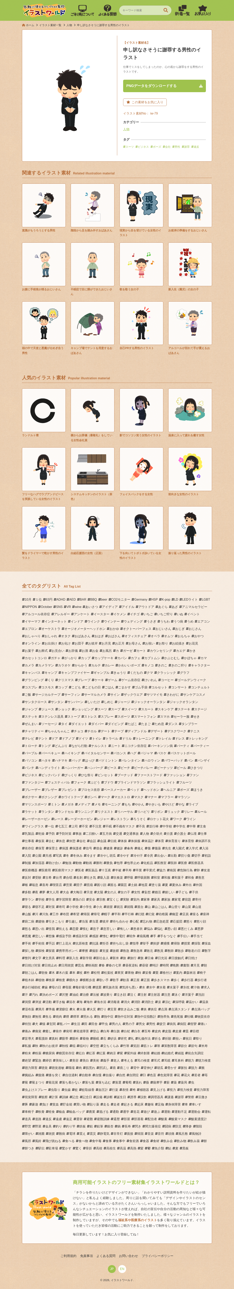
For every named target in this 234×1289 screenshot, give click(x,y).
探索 (52, 950)
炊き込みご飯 (130, 1009)
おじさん (195, 628)
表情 (125, 1089)
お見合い (58, 650)
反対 (28, 877)
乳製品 (29, 833)
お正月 (120, 643)
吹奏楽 (118, 877)
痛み (28, 1031)
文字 (38, 958)
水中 (152, 987)
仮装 (41, 841)
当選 (95, 921)
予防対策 (65, 833)
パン (190, 760)
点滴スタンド (180, 1009)
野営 (28, 1126)
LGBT (206, 599)
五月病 (107, 833)
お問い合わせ (128, 1256)
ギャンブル (101, 672)
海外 (90, 1002)
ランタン (47, 811)
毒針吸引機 (83, 987)
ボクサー (31, 797)
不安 (85, 826)
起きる (128, 1104)
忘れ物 (147, 921)
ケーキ (99, 680)
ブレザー (51, 789)
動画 (89, 863)
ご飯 (28, 694)
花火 (187, 1075)
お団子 (79, 643)
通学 (126, 1111)
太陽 (100, 892)
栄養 (148, 972)
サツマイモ (155, 694)
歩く (177, 980)
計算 (55, 1097)
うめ (190, 621)
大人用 (54, 892)
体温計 (149, 841)
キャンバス (33, 672)
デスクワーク (176, 731)
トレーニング (145, 738)
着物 (86, 1038)
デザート (157, 731)
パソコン (31, 760)
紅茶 (92, 1053)
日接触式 (177, 958)
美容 (75, 1060)
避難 (90, 1119)
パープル (31, 753)
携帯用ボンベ (68, 950)
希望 (76, 914)
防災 (178, 1126)
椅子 (203, 972)
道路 (38, 1119)
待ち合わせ (120, 921)
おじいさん (163, 628)
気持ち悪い (130, 987)
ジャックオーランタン (150, 702)
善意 (201, 877)
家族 (167, 899)
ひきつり (196, 767)
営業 (69, 885)
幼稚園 (163, 914)
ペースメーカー (115, 789)
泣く (133, 994)
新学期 (87, 958)
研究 (124, 1038)
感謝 (95, 936)
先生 (168, 848)
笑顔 (136, 1046)
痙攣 (193, 1024)
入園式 (180, 848)
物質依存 (203, 1016)
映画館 (93, 965)
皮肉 (158, 1031)
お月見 (106, 643)
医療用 (46, 870)
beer (104, 599)
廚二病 (29, 921)
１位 (38, 599)
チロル (92, 731)
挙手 (146, 943)
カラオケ (64, 665)
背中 (136, 1067)
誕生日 (121, 1097)
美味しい (62, 1060)
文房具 (50, 958)
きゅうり (119, 672)
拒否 (105, 943)
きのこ (162, 665)
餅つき (29, 1148)
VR (69, 607)
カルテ (96, 665)
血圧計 (103, 1089)
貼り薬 (94, 1104)
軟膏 (41, 1111)
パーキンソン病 (162, 746)
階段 (199, 1126)
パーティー (201, 746)
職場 (71, 1067)
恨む (86, 928)
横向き (74, 980)
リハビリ (143, 811)
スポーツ (123, 716)
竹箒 (126, 1046)
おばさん (114, 636)
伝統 (113, 841)
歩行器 (188, 980)
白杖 (127, 1031)
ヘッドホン (151, 789)
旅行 (133, 958)
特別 (28, 1024)
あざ (175, 607)
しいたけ (93, 702)
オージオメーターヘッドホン (85, 628)
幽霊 (175, 914)
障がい (29, 1133)
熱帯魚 (165, 1016)
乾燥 (41, 833)
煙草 (76, 1016)
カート (141, 650)
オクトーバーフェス (137, 628)
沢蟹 (65, 994)
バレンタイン (130, 760)
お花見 (193, 643)
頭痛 (171, 1133)
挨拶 (156, 943)
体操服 (135, 841)
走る (106, 1104)
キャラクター (200, 665)
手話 (52, 943)
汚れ (35, 994)
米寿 (204, 1046)
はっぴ (89, 760)
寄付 (198, 899)
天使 (90, 892)
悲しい (40, 936)
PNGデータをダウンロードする (151, 86)
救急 (126, 950)
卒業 (139, 870)
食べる (70, 1141)
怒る (28, 928)
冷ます (91, 855)
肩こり (124, 1067)
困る (113, 885)
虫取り (55, 1089)
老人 (116, 1060)
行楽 (115, 1089)
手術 (28, 943)
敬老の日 (194, 950)
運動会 (196, 1111)
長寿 (128, 1126)
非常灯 (118, 1133)
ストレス (90, 716)
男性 (177, 146)
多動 (28, 892)
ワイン (191, 819)
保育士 (53, 848)
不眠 (109, 826)
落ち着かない (71, 1082)
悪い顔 (172, 928)
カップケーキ (103, 658)
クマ (150, 672)
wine (78, 607)
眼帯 (65, 1038)
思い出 (40, 928)
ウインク (93, 621)
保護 (65, 848)
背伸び (148, 1067)
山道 (198, 907)
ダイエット (79, 724)
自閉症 (134, 1075)
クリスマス (66, 680)
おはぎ (99, 636)
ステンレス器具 (52, 716)
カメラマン (46, 665)
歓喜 (126, 980)
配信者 (152, 1119)
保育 (41, 848)
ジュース (47, 709)
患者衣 (138, 928)
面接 (130, 1133)
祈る (158, 1038)
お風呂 (107, 650)
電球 (72, 1133)
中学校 (167, 826)
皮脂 (168, 1031)
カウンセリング (161, 650)
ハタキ (46, 760)
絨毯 (181, 1053)
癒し (48, 1031)
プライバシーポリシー (156, 1256)
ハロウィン (152, 760)
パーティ (183, 746)
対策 (52, 907)
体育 (161, 841)
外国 (199, 885)
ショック (64, 709)
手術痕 (40, 943)
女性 (137, 892)
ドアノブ (68, 738)
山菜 (188, 907)
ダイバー (97, 724)
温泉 (205, 1002)
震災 (93, 1133)
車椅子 (29, 1111)
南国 (173, 870)
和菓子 (179, 877)
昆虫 (81, 965)
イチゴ (135, 614)
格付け (167, 972)
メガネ (69, 804)
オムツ (169, 636)
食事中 (120, 1141)
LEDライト (190, 599)
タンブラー (189, 724)
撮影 (95, 950)
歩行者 (202, 980)
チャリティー (34, 731)
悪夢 (200, 928)
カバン (122, 658)
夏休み (177, 885)
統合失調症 (196, 1053)
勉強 (68, 863)
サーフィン (72, 694)
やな (181, 804)
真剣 (55, 1038)
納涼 (112, 1053)
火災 (93, 1009)
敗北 (150, 950)
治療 (86, 994)
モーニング (113, 804)
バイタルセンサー (96, 753)
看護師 (43, 1038)
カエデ (180, 650)
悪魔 (28, 936)
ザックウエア (133, 694)
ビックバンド (50, 775)
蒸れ (139, 1082)
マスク (139, 797)
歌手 (116, 980)
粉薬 (38, 1053)
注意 (167, 994)
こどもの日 (93, 687)
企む (52, 841)
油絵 (75, 994)
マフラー (167, 797)
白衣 (137, 1031)
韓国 (140, 1133)
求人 (207, 987)
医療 (184, 863)
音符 (161, 1133)
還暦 (116, 1119)
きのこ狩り (179, 665)
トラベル (112, 738)
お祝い (150, 643)
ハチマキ (61, 760)
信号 (89, 848)
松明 (97, 972)
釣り (59, 1126)
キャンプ (51, 672)
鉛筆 (100, 1126)
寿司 (62, 907)
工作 (55, 914)
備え (140, 848)
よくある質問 (105, 1256)
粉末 (28, 1053)
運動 (167, 1111)
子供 (195, 892)
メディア (84, 804)
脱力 (194, 1067)
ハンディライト (49, 767)
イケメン (119, 614)
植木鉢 (29, 980)
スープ (116, 709)
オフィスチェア (136, 636)
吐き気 (91, 877)
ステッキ (31, 716)
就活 (120, 907)
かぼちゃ (190, 658)
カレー (109, 665)
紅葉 (102, 1053)
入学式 (193, 848)
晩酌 (176, 965)
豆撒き (203, 1097)
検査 (62, 980)
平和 (117, 914)
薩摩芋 (158, 1082)
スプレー (107, 716)
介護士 (181, 833)
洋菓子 (189, 994)
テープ (119, 731)
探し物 (29, 950)
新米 (116, 958)
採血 (208, 943)
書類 (186, 965)
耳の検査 (143, 1060)
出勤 (173, 855)
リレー (188, 811)
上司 (74, 826)
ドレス (180, 738)
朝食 (44, 972)
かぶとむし (172, 658)
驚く (78, 1148)
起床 (140, 1104)
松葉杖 (108, 972)
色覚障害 (166, 1075)
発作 (59, 1031)
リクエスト (105, 811)
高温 (123, 1148)
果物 (131, 972)
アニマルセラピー (194, 607)
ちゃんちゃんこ (59, 731)
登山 (96, 1031)
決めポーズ (50, 994)
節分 (184, 1046)
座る (196, 914)
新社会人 (102, 958)
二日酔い (92, 833)
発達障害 (82, 1031)
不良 (142, 826)
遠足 (69, 1119)
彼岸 (105, 921)
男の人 (116, 1024)
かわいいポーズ (129, 665)
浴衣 (72, 1002)
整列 (28, 958)
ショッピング (84, 709)
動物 (78, 863)
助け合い (55, 863)
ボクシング (49, 797)
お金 (95, 650)
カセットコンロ (36, 658)
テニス (195, 731)
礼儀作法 (144, 1038)
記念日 (87, 1097)
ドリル (127, 738)
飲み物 (181, 1141)
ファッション (175, 775)
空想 (96, 1046)
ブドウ (108, 782)
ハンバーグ (95, 767)
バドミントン (107, 760)
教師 (170, 950)
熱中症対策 (125, 1016)
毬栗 (98, 987)
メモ (97, 804)
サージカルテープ (47, 694)
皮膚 (178, 1031)
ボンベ (92, 797)
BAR (83, 599)
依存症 (29, 848)
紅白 (82, 1053)
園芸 (124, 885)
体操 (124, 841)
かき (192, 650)
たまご (146, 724)
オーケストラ (50, 628)
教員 (160, 950)
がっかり (70, 658)
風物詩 (196, 1133)
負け (45, 1104)
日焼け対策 (33, 965)
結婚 (157, 1053)
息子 (96, 928)
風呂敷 (183, 1133)
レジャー (103, 819)
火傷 (82, 1009)
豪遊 (35, 1104)
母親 (68, 987)
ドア (55, 738)
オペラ (155, 636)
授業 (187, 943)
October (46, 607)
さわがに (172, 694)
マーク (105, 797)
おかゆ (114, 628)
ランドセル (66, 811)
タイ (64, 724)
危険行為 (186, 870)
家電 (177, 899)
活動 (48, 1002)
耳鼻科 (179, 1060)
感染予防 (65, 936)
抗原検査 (81, 943)
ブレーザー (33, 789)
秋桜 (65, 1046)
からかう (81, 665)
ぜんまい (31, 724)
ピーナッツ (165, 767)
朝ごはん (31, 972)
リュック (173, 811)
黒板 (185, 1148)
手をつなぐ (168, 936)
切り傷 (185, 855)
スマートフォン (145, 716)
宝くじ (114, 899)
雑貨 (52, 1133)
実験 (126, 899)
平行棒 (129, 914)
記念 (75, 1097)
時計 (155, 965)
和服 (167, 877)
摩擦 (85, 950)
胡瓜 (160, 1067)
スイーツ (131, 709)
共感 (48, 855)
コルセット (159, 687)
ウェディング (133, 621)
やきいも (154, 804)
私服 (28, 1046)
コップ (63, 687)
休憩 (72, 841)
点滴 (164, 1009)
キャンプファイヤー (75, 672)
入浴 (205, 848)
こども (76, 687)
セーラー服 (181, 716)
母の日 (56, 987)
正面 (147, 980)
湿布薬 (29, 1009)
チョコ (78, 731)
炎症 (154, 1009)
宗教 (102, 899)
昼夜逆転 (131, 965)
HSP (154, 599)
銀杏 (110, 1126)
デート (105, 731)
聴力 (191, 1060)
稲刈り (84, 1046)
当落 (85, 921)
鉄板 (82, 1126)
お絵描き (178, 643)
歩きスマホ (162, 980)
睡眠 (96, 1038)
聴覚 (44, 1067)
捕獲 (166, 943)
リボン (158, 811)
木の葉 (63, 972)
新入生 (74, 958)
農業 (92, 1111)
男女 (142, 1024)
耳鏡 (167, 1060)
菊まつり (38, 1082)
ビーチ (125, 767)
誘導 (133, 1097)
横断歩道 (89, 980)
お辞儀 (73, 650)
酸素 (164, 1119)
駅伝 (41, 1148)
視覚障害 (31, 1097)
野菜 (38, 1126)
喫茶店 (57, 885)
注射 (143, 994)
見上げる (159, 1089)
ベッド (135, 789)
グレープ (84, 680)
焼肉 (59, 1016)
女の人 (112, 892)
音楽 (150, 1133)
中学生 (180, 826)
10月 (28, 599)
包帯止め (133, 863)
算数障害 (170, 1046)
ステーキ (184, 709)
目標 (196, 1031)
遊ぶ (157, 1111)
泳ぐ (177, 994)
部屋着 (139, 1119)
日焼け (192, 958)
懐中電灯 (119, 936)
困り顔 (101, 885)
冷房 (150, 855)
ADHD (60, 599)
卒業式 (150, 870)
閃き (138, 1126)
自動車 (86, 1075)
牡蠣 (190, 1016)
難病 (62, 1133)
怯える (63, 928)
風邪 (28, 1141)
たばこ (132, 724)
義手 (106, 1060)
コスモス (47, 687)
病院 (183, 1024)
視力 (173, 1089)
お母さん (134, 643)
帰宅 (97, 914)
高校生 (111, 1148)
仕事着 (29, 841)
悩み (150, 928)
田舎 (94, 1024)
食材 (156, 1141)
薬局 (184, 1082)
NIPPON (31, 607)
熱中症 (108, 1016)
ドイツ (83, 738)
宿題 (188, 899)
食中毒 (97, 1141)
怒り (189, 921)
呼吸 (130, 877)
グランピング (34, 680)
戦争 (132, 936)
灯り (103, 1009)
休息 (62, 841)
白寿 (106, 1031)
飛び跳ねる (53, 1141)
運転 (208, 1111)
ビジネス (143, 146)
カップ (85, 658)
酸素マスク (179, 1119)
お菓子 (29, 650)
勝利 (99, 863)
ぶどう (95, 782)
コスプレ (31, 687)
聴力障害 (31, 1067)
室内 (136, 899)
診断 (109, 1097)
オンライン (33, 643)
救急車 (138, 950)
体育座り (174, 841)
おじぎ (180, 628)
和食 (191, 877)
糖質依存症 (67, 1053)
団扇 (90, 885)
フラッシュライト (162, 782)
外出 (188, 885)
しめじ (108, 702)
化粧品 (148, 863)
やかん (139, 804)
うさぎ (151, 621)
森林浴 (191, 972)
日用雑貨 (67, 965)
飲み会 (168, 1141)
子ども (183, 892)
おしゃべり (33, 636)
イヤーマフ (33, 621)
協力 (162, 870)
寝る (28, 907)
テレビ (29, 738)
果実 (120, 972)
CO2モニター (120, 599)
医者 (81, 870)
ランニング (86, 811)
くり (51, 680)
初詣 (208, 855)
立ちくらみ (111, 1046)
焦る (48, 1016)
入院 (28, 855)
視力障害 (203, 1089)
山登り (176, 907)
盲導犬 (29, 1038)
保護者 (77, 848)
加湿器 (40, 863)
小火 (99, 907)
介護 (169, 833)
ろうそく (139, 819)
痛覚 (38, 1031)
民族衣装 (112, 987)
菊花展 (53, 1082)
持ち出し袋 (120, 943)
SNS (59, 607)
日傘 (150, 958)
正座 (136, 980)
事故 (78, 833)
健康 (109, 848)
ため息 (159, 724)
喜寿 (45, 885)
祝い (178, 1038)
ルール (202, 811)
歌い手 (104, 980)
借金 (99, 848)
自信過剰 (71, 1075)
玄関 (52, 1024)
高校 (99, 1148)
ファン (194, 775)
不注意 (97, 826)
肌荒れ (90, 1067)
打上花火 (65, 943)
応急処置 (162, 921)
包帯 (120, 863)
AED (72, 599)
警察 (191, 1097)
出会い (161, 855)
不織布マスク (125, 826)
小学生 (87, 907)
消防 (137, 1002)
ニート (116, 746)
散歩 (181, 950)
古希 (48, 877)
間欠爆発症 (153, 1126)
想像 (52, 936)
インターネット (56, 621)
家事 (147, 899)
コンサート (179, 687)
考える (128, 1060)
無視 (38, 1016)
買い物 (81, 1104)
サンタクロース (36, 702)
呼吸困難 (143, 877)
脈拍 (184, 1067)
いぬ (180, 614)
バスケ (161, 753)
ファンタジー (34, 782)
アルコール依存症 (37, 614)
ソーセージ (49, 724)
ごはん (109, 687)
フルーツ (185, 782)
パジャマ (146, 753)
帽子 (107, 914)
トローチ (31, 746)
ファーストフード (150, 775)
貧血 (55, 1104)
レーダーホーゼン (80, 819)
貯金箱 (67, 1104)
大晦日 (78, 892)
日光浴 (162, 958)
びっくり (70, 775)
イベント (193, 614)
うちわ (165, 621)
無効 (28, 1016)
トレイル (165, 738)
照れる (88, 1016)
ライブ (193, 804)
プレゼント (69, 789)
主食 (203, 826)
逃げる (104, 1111)
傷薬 (158, 848)
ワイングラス (34, 826)
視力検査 (186, 1089)
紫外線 (131, 1053)
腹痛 (41, 1075)
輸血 (62, 1111)
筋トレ (148, 1046)
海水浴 (101, 1002)
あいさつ (91, 607)
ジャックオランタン (184, 702)
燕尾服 (178, 1016)
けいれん (150, 680)
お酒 (85, 650)
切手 (197, 855)
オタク (66, 636)
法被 (96, 994)
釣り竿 (70, 1126)
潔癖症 (63, 1009)
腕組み (29, 1075)
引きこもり (56, 921)
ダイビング (116, 724)
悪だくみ (187, 928)
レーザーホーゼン (37, 819)
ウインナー (112, 621)
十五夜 (106, 870)
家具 (157, 899)
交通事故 (132, 833)
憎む (105, 936)
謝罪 (187, 146)
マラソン (184, 797)
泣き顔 (121, 994)
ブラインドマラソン (131, 782)
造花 (136, 1111)
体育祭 (189, 841)
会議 (103, 841)
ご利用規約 (69, 1256)
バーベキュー (50, 753)
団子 (79, 885)
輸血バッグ (77, 1111)
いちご (148, 614)
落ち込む (104, 1082)
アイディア (110, 607)
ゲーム (112, 680)
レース (59, 819)
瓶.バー (65, 1024)
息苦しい (109, 928)
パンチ (29, 767)
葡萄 (128, 1082)
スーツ (130, 146)
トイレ (97, 738)
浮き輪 (60, 1002)
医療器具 (197, 863)
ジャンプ (31, 709)
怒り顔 (201, 921)
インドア (77, 621)
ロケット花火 (159, 819)
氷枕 (186, 987)
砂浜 (113, 1038)
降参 (188, 1126)
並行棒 (154, 826)
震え (82, 1133)
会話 (93, 841)
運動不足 (180, 1111)
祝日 (188, 1038)
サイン (115, 694)
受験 (38, 877)
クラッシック (166, 672)
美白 (86, 1060)
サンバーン (75, 702)
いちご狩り (165, 614)
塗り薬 (156, 885)
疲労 (162, 1024)
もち (128, 804)
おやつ (199, 636)
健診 (120, 848)
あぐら (163, 607)
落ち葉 (89, 1082)
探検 (41, 950)
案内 (179, 972)
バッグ (76, 760)
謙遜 (170, 1097)
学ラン (29, 899)
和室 (157, 877)
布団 (66, 914)
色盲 (153, 1075)
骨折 (89, 1148)
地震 (144, 885)
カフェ (135, 658)
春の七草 (115, 965)
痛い (204, 1024)
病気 (173, 1024)
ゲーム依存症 (130, 680)
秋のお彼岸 (50, 1046)
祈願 (168, 1038)
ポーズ (157, 146)
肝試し (104, 1067)
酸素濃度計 (199, 1119)
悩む (160, 928)
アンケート (82, 614)
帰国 (86, 914)
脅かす (172, 1067)
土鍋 (134, 885)
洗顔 (201, 994)
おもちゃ (184, 636)
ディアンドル (137, 731)
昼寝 (145, 965)
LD (176, 599)
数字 (208, 950)
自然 (122, 1075)
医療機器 (31, 870)
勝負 (109, 863)
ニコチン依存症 (136, 746)
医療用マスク (64, 870)
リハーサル (125, 811)
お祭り (163, 643)
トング (46, 746)
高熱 (133, 1148)
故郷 (116, 950)
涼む (168, 1002)
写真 (59, 855)
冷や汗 (138, 855)
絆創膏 (145, 1053)
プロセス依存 (90, 789)
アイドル (128, 607)
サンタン (57, 702)
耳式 (157, 1060)
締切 (48, 1060)
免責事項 (87, 1256)
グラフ (184, 672)
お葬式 (43, 650)
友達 (207, 870)
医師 (173, 863)
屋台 (140, 907)
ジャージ (123, 702)
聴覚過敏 (58, 1067)
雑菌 (41, 1133)
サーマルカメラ (95, 694)
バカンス (119, 753)
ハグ (133, 753)
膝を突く (55, 1075)
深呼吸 (180, 1002)
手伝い (184, 936)
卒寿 (128, 870)
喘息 (35, 885)
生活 (77, 1024)
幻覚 (151, 914)
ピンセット (105, 775)
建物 (41, 921)
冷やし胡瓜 (108, 855)
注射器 (155, 994)
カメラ (29, 665)
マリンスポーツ (36, 804)
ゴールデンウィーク (192, 680)
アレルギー (62, 614)
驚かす (66, 1148)
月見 (196, 965)
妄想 (147, 892)
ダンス (173, 724)
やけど (169, 804)
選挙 (79, 1119)
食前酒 (134, 1141)
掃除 (177, 943)
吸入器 (104, 877)
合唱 (69, 877)
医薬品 (93, 870)
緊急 (38, 1060)
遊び (147, 1111)
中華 (192, 826)
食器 (146, 1141)
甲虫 (105, 1024)
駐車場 (53, 1148)
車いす (196, 1104)
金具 (48, 1126)
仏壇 (193, 833)
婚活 (158, 892)
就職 (130, 907)
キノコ (149, 665)
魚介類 (159, 1148)
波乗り (108, 994)
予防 (52, 833)
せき (196, 716)
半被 (118, 870)
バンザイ (203, 760)
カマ (204, 658)
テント (43, 738)
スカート (147, 709)
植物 (41, 980)
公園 (38, 855)
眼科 (75, 1038)
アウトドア (146, 607)
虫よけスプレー (36, 1089)
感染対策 (81, 936)
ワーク (177, 819)
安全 (92, 899)
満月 (41, 1009)
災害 (113, 1009)
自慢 (98, 1075)
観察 (44, 1097)
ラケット (31, 811)
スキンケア (166, 709)
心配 (135, 921)
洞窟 (28, 1002)
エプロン (31, 628)
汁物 (196, 987)
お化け (66, 643)
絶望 (28, 1060)
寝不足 (40, 907)
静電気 (104, 1133)
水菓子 (174, 987)
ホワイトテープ (72, 797)
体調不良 (204, 841)
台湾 (59, 877)
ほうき (198, 789)
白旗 (116, 1031)
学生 (52, 899)
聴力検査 (204, 1060)
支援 (105, 950)
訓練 (65, 1097)
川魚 (45, 914)
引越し (73, 921)
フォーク (80, 782)
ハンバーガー (73, 767)
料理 (62, 958)
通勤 (116, 1111)
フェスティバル (59, 782)
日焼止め (51, 965)
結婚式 (169, 1053)
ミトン (55, 804)
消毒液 (115, 1002)
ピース (112, 767)
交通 (119, 833)
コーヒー (167, 680)
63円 (49, 599)
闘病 (168, 1126)
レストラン (121, 819)
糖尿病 (50, 1053)
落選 (118, 1082)
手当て (198, 936)
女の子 (125, 892)
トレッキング (198, 738)
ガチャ (55, 658)
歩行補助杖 (33, 987)
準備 (52, 1009)
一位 (51, 826)
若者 (197, 1075)
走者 (116, 1104)
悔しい (124, 928)
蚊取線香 (88, 1089)
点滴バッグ (202, 1009)
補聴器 (144, 1089)
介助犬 (158, 833)
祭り (199, 1038)
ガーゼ (127, 650)
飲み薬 (195, 1141)
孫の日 (80, 899)
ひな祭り (87, 775)
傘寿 (130, 848)
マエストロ (122, 797)
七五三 (63, 826)
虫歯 (67, 1089)
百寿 (147, 1031)
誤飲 (143, 1097)
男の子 (130, 1024)
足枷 (161, 1104)
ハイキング (72, 753)
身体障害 (174, 1104)
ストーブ (74, 716)
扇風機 (144, 936)
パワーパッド (173, 760)
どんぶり (61, 746)
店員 (185, 914)
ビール (181, 767)
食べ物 (83, 1141)
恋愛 (75, 928)
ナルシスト (99, 746)
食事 (109, 1141)
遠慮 (59, 1119)
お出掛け (51, 643)
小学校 (74, 907)
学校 (41, 899)
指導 (135, 943)
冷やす (124, 855)
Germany (140, 599)
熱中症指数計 (146, 1016)
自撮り (110, 1075)
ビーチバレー (143, 767)
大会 (66, 892)
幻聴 (141, 914)
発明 (69, 1031)
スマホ (165, 716)
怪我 (52, 928)
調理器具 (157, 1097)
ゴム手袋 (141, 687)
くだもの (136, 672)
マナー (152, 797)
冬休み (78, 855)
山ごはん (161, 907)
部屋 (127, 1119)
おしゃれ (51, 636)
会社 (168, 146)
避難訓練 (103, 1119)
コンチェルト (200, 687)
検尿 (52, 980)
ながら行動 (79, 746)
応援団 (177, 921)
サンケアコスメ (194, 694)
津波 (38, 1002)
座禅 (206, 914)
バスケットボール (183, 753)
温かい (193, 1002)
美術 (96, 1060)
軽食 (52, 1111)
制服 (28, 863)
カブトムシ (152, 658)
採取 (197, 943)
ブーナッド (125, 775)
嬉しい (169, 892)
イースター (101, 614)
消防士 (149, 1002)
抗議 (95, 943)
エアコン (203, 621)
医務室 (161, 863)
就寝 (109, 907)
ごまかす (124, 687)
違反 (196, 146)
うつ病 (178, 621)
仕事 (204, 833)
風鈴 (38, 1141)
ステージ (200, 709)
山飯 (28, 914)
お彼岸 (93, 643)
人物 (126, 129)
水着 (162, 987)
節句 (194, 1046)
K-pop (166, 599)
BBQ (93, 599)
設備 (99, 1097)
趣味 (150, 1104)
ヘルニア (169, 789)
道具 (28, 1119)
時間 (166, 965)
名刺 (79, 877)
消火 (127, 1002)
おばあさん (82, 636)
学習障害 (65, 899)
